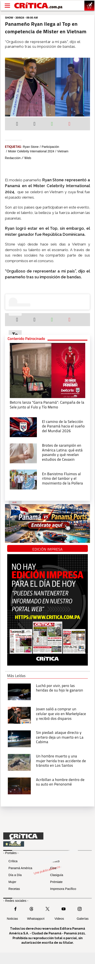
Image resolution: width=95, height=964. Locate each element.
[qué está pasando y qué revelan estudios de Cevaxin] (23, 453)
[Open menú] (7, 5)
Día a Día (15, 875)
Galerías (82, 918)
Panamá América (20, 868)
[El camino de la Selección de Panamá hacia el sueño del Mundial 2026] (23, 427)
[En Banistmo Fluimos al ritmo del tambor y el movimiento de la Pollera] (23, 479)
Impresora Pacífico (63, 889)
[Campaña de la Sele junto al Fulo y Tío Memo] (47, 370)
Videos (59, 918)
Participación (50, 146)
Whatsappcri (35, 918)
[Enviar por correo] (69, 124)
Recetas (14, 889)
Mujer (12, 882)
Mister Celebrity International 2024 (31, 151)
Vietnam (62, 151)
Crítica (13, 861)
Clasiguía (56, 875)
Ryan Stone (31, 146)
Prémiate (56, 882)
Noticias (12, 918)
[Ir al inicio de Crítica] (38, 5)
